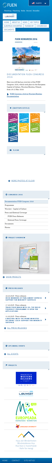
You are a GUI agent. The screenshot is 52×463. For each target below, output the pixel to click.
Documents (9, 30)
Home (6, 22)
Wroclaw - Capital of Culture (15, 209)
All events (11, 354)
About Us (16, 22)
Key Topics (34, 22)
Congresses (42, 26)
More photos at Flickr (21, 181)
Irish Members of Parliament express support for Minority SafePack (24, 299)
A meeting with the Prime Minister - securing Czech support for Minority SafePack (24, 320)
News (25, 22)
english (41, 3)
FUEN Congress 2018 (10, 16)
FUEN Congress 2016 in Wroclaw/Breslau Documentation (24, 95)
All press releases (15, 328)
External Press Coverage (17, 220)
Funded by (29, 26)
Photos (7, 227)
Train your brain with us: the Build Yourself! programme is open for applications (23, 309)
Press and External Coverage (16, 213)
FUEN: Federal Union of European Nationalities (10, 5)
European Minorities (13, 26)
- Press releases (16, 296)
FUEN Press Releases (16, 216)
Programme (9, 205)
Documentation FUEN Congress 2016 (19, 201)
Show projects (12, 277)
